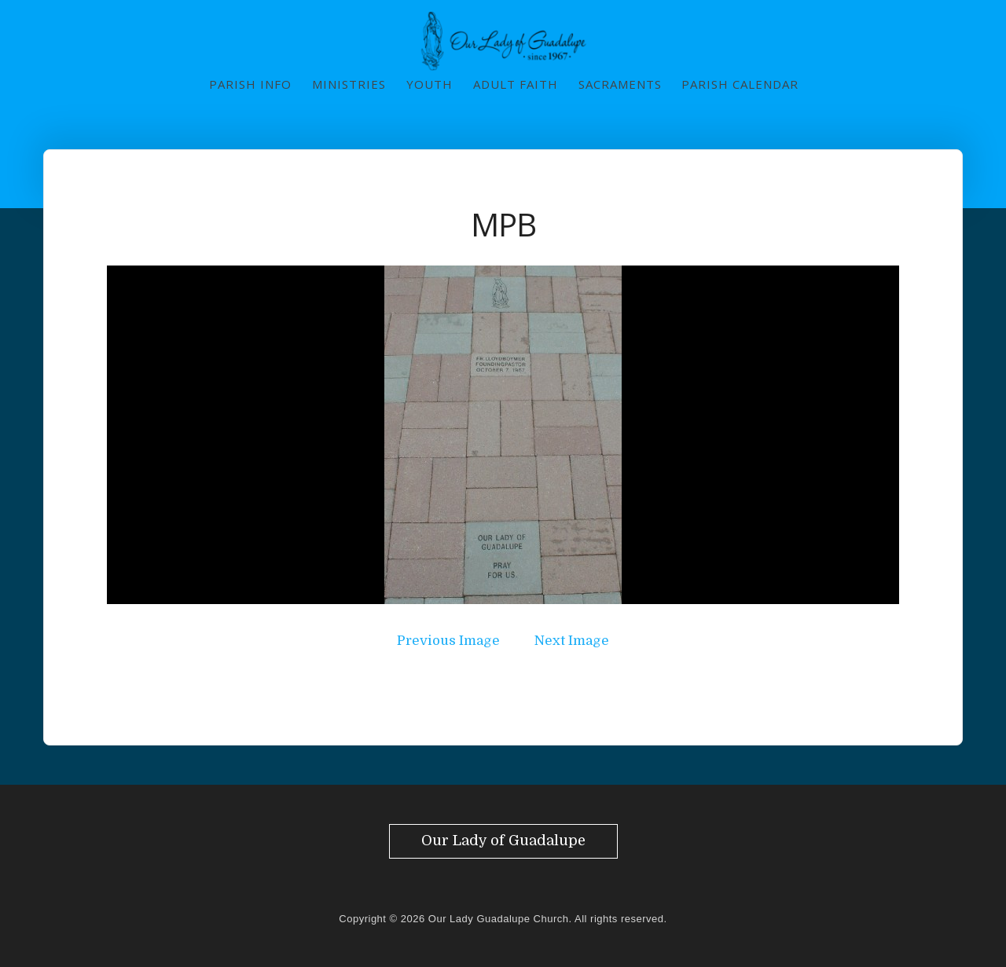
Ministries (349, 84)
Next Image (571, 640)
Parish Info (250, 84)
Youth (429, 84)
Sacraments (620, 84)
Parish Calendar (740, 84)
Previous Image (448, 640)
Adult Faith (515, 84)
